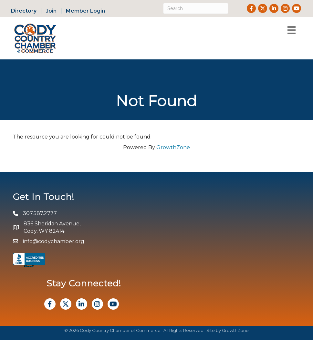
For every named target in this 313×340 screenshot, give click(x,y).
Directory (24, 11)
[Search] (195, 8)
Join (51, 11)
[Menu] (291, 30)
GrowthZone (173, 147)
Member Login (85, 11)
